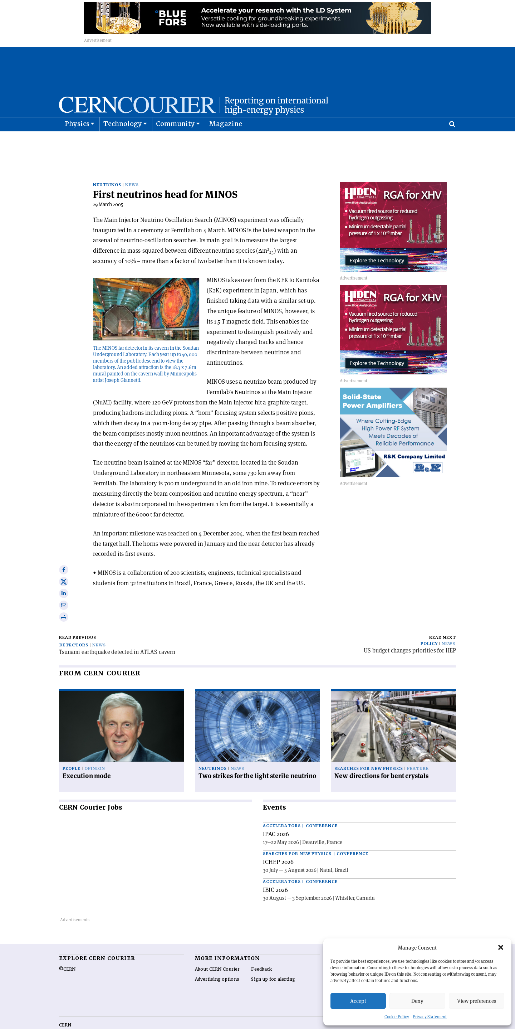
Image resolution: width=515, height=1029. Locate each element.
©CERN (67, 949)
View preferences (476, 1001)
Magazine (225, 141)
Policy (429, 623)
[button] (500, 947)
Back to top (257, 1023)
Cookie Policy (396, 1016)
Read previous (77, 617)
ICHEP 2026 (278, 841)
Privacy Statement (430, 1016)
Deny (417, 1001)
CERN (65, 1005)
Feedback (261, 949)
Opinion (94, 748)
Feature (418, 748)
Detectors (73, 624)
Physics (77, 141)
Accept (358, 1001)
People (71, 748)
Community (175, 141)
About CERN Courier (217, 949)
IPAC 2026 (276, 813)
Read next (442, 617)
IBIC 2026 (275, 869)
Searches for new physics (368, 748)
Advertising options (217, 959)
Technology (122, 141)
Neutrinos (107, 164)
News (132, 164)
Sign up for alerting (273, 959)
